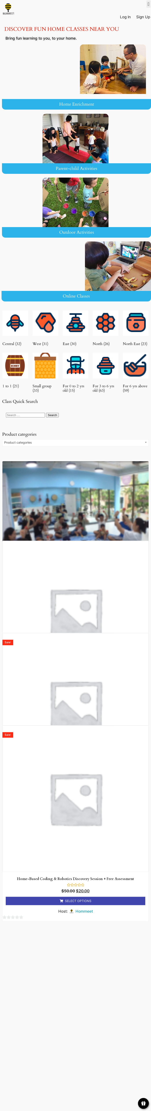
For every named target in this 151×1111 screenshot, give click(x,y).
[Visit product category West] (45, 329)
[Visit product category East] (75, 329)
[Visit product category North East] (136, 329)
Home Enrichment (76, 104)
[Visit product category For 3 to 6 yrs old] (105, 374)
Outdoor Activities (76, 232)
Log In (126, 17)
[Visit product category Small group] (45, 374)
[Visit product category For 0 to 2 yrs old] (75, 374)
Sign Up (143, 17)
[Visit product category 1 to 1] (15, 371)
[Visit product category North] (105, 329)
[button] (148, 4)
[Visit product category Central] (15, 329)
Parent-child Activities (76, 168)
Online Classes (76, 296)
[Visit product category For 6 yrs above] (136, 374)
